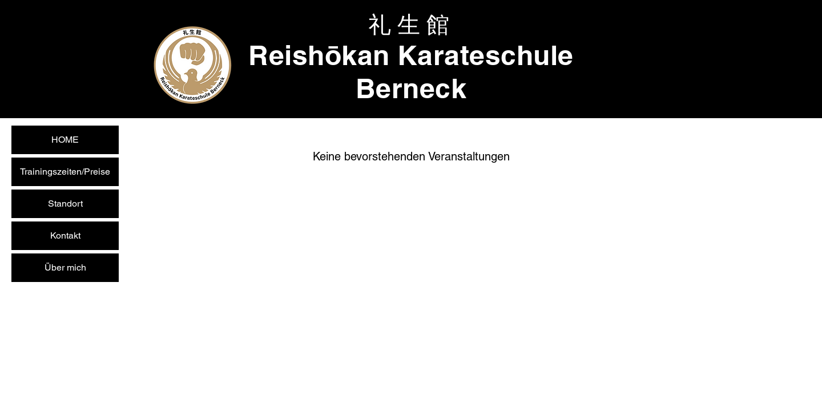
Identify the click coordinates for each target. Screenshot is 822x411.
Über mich (65, 267)
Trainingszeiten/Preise (65, 171)
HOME (65, 139)
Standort (65, 203)
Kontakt (65, 235)
